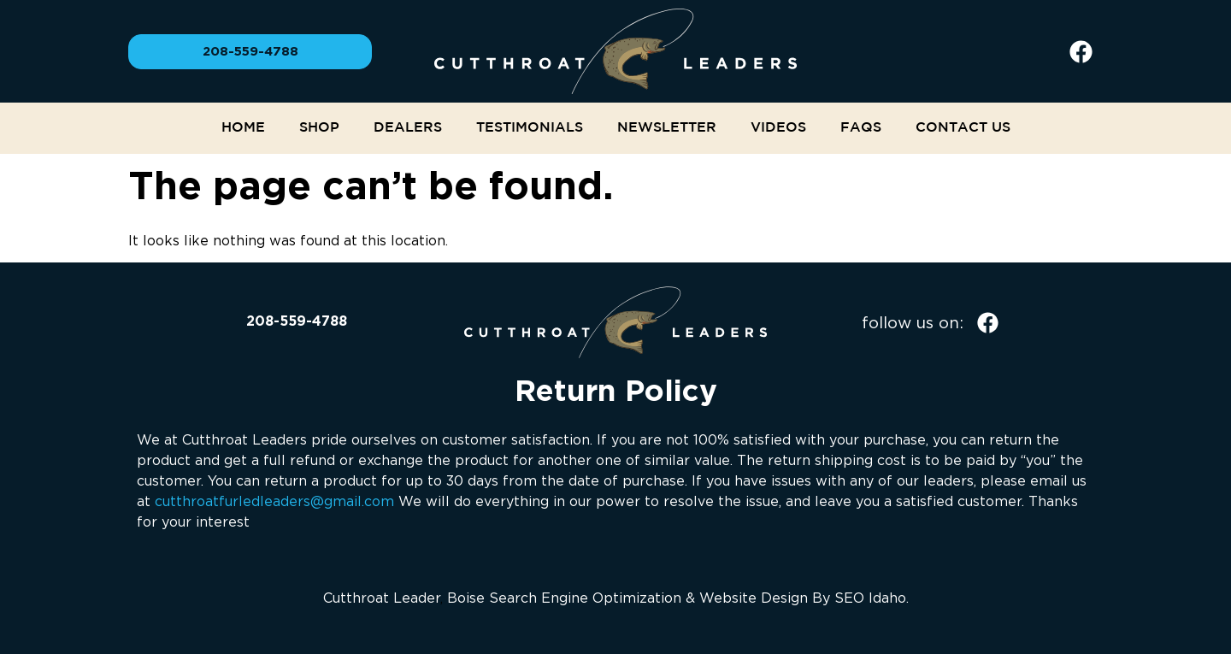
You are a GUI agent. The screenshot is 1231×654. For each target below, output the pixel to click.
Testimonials (529, 127)
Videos (778, 127)
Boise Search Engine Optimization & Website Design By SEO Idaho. (678, 597)
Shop (319, 127)
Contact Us (963, 127)
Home (243, 127)
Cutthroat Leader (381, 597)
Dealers (408, 127)
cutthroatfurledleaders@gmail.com (274, 501)
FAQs (860, 127)
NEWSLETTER (666, 127)
